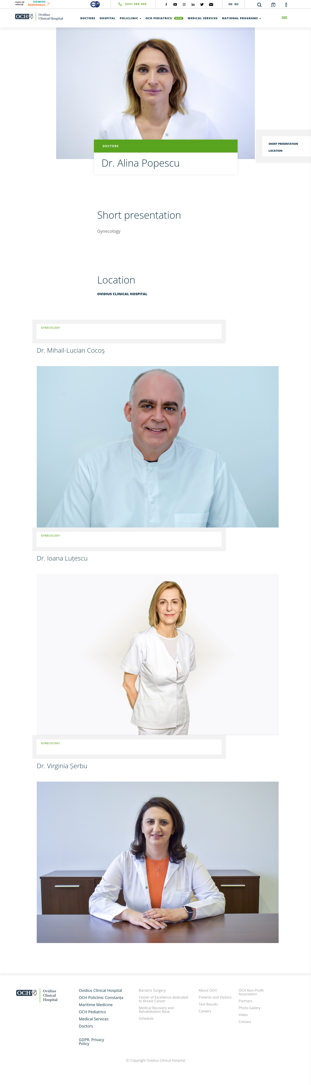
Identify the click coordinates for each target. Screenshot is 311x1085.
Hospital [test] (107, 18)
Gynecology (50, 328)
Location (275, 151)
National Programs (241, 18)
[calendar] (273, 4)
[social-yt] (175, 4)
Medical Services (94, 1018)
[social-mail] (211, 4)
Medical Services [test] (203, 18)
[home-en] (39, 16)
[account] (286, 4)
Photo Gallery (249, 1007)
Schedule (146, 1018)
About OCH (208, 990)
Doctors (86, 1026)
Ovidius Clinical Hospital (100, 990)
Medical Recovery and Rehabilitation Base (156, 1009)
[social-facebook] (166, 4)
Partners (245, 1001)
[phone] (129, 4)
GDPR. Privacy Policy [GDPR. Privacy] (91, 1041)
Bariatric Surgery (152, 990)
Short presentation (283, 144)
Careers (205, 1011)
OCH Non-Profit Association (251, 992)
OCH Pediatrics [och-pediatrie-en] (164, 18)
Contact (245, 1021)
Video (243, 1014)
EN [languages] (230, 4)
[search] (259, 4)
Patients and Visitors (215, 997)
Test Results (208, 1004)
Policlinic (130, 18)
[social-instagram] (184, 4)
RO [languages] (236, 4)
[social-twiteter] (202, 4)
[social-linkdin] (193, 4)
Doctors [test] (87, 18)
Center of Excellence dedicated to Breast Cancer (163, 999)
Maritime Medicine (96, 1004)
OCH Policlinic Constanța (101, 997)
